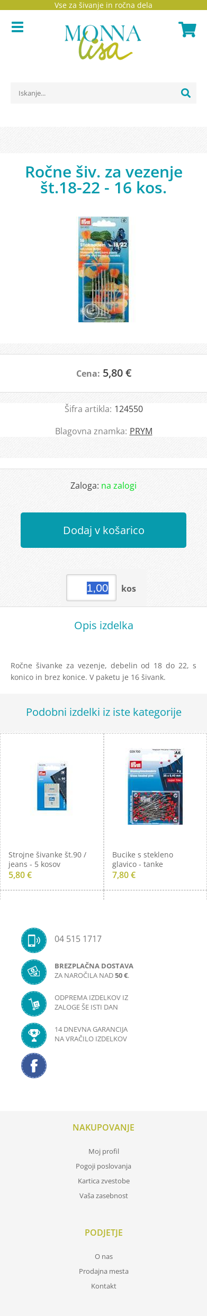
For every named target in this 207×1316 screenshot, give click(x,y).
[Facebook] (103, 1069)
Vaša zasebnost (103, 1195)
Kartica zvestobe (104, 1181)
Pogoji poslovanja (103, 1166)
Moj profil (103, 1151)
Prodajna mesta (104, 1271)
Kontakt (103, 1286)
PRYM (141, 431)
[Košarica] (185, 29)
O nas (104, 1256)
